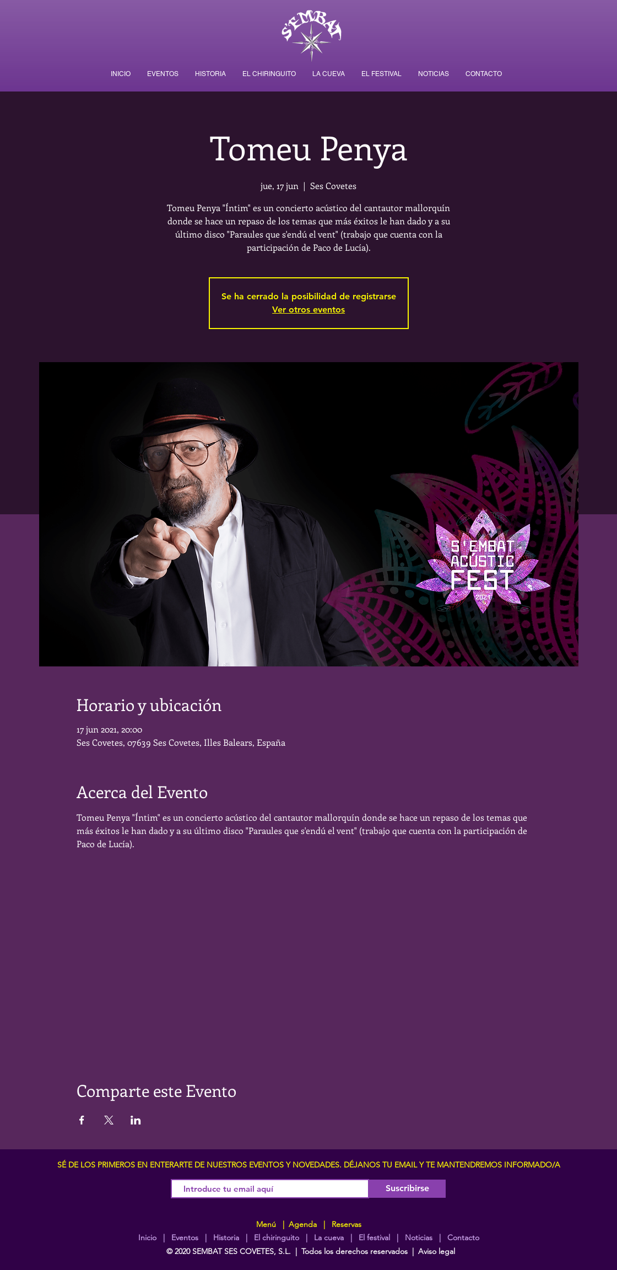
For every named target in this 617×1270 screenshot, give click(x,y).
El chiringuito (276, 1237)
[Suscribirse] (407, 1189)
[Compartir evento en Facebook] (82, 1120)
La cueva (329, 1237)
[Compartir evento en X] (109, 1120)
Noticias (418, 1237)
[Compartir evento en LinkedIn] (136, 1120)
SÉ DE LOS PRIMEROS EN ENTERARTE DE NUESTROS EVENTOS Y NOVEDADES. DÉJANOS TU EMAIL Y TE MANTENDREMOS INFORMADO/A (308, 1165)
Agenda (301, 1224)
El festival (374, 1237)
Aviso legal (436, 1251)
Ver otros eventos (308, 309)
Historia (225, 1237)
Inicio (147, 1237)
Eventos (184, 1237)
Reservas (346, 1224)
